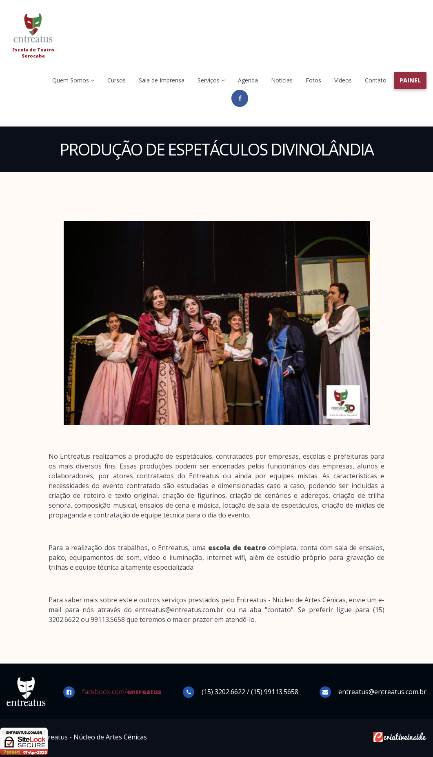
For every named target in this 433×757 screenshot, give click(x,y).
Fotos (313, 80)
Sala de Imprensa (161, 80)
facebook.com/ (122, 691)
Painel (410, 80)
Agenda (248, 80)
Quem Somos (73, 80)
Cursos (116, 80)
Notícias (282, 80)
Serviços (211, 80)
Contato (375, 80)
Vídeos (343, 80)
